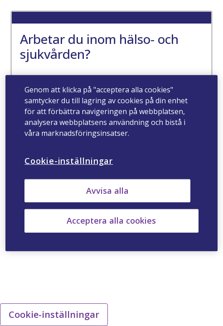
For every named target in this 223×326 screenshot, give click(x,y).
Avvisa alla (107, 190)
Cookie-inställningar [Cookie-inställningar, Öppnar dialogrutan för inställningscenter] (68, 160)
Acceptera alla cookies (111, 220)
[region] (111, 163)
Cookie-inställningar (54, 314)
